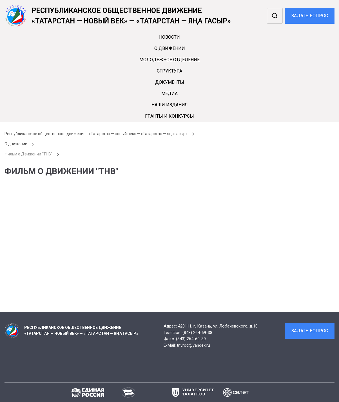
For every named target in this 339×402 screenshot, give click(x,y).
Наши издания (169, 104)
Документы (169, 82)
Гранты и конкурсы (169, 116)
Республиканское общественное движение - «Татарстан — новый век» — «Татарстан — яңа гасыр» (96, 133)
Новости (169, 37)
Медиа (169, 93)
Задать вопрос (309, 15)
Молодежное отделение (169, 59)
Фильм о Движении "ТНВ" (28, 154)
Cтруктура (169, 71)
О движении (169, 48)
